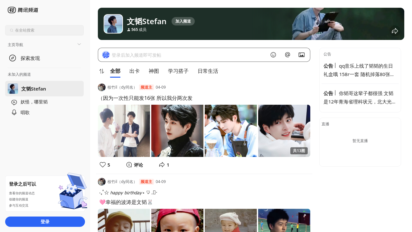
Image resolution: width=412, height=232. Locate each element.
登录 (45, 221)
